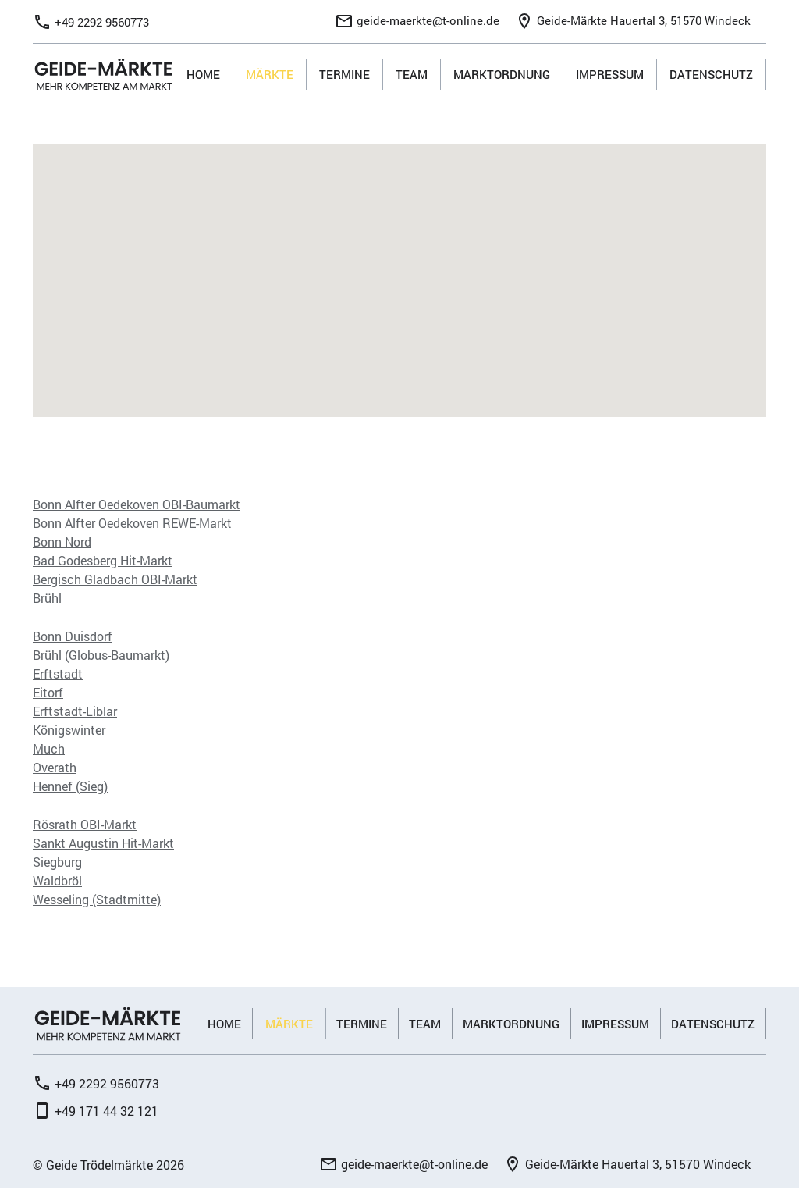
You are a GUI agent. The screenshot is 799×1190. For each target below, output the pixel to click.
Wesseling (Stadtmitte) (97, 900)
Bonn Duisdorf (72, 637)
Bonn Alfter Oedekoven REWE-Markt (132, 524)
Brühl (47, 599)
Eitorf (48, 694)
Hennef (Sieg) (70, 787)
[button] (400, 268)
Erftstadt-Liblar (75, 712)
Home (203, 75)
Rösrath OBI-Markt (85, 826)
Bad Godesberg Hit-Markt (102, 562)
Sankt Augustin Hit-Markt (103, 844)
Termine (344, 75)
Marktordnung (501, 75)
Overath (54, 769)
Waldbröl (57, 882)
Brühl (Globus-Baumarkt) (101, 656)
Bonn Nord (62, 543)
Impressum (610, 75)
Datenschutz (711, 75)
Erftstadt (58, 675)
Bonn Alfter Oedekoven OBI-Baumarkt (136, 505)
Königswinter (69, 731)
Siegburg (57, 863)
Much (49, 750)
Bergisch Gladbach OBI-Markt (115, 580)
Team (412, 75)
